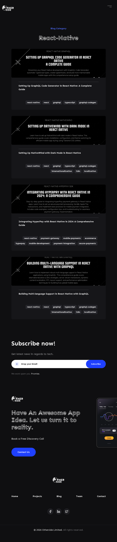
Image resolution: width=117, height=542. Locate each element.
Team (79, 496)
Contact (101, 496)
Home (14, 496)
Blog (59, 496)
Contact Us (24, 452)
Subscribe (96, 364)
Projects (37, 496)
